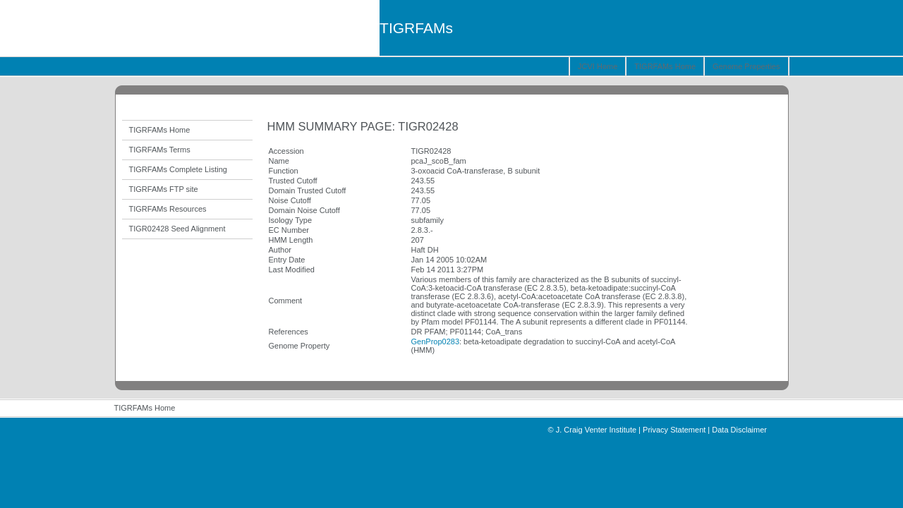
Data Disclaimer (739, 429)
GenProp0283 (435, 341)
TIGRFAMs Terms (159, 149)
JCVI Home (597, 66)
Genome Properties (746, 66)
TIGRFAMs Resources (168, 209)
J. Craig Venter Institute (596, 429)
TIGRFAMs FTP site (163, 189)
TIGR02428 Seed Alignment (177, 228)
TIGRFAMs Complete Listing (178, 169)
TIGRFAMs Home (665, 66)
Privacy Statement (674, 429)
